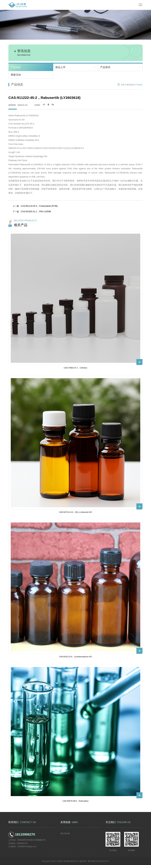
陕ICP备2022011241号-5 (98, 861)
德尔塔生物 (65, 833)
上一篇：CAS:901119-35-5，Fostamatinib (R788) (35, 206)
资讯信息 (130, 85)
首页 (123, 85)
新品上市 (60, 67)
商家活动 (16, 74)
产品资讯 (105, 67)
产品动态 (16, 67)
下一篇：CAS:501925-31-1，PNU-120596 (32, 211)
